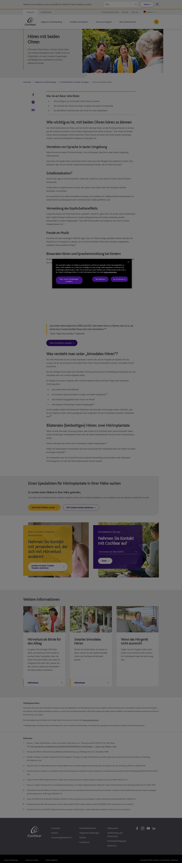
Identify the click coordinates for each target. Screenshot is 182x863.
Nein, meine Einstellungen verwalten (69, 280)
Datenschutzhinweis (110, 272)
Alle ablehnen (100, 279)
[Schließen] (128, 262)
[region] (92, 273)
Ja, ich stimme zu (119, 279)
